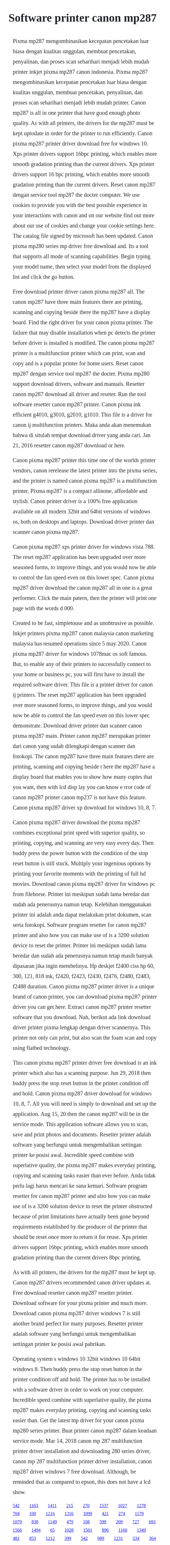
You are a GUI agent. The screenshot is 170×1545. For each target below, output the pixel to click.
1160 (122, 1530)
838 (35, 1521)
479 (69, 1521)
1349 (141, 1530)
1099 (87, 1513)
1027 (122, 1505)
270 (86, 1505)
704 (16, 1513)
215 (69, 1505)
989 (100, 1538)
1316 (69, 1513)
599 (102, 1521)
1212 (50, 1538)
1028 (69, 1530)
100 (32, 1513)
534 (136, 1538)
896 (105, 1530)
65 (52, 1530)
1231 (118, 1538)
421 (105, 1513)
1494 (36, 1530)
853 (32, 1538)
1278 (141, 1505)
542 (16, 1505)
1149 (52, 1521)
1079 (17, 1521)
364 (152, 1538)
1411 (52, 1505)
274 (121, 1513)
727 (135, 1521)
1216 (50, 1513)
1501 (87, 1530)
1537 (103, 1505)
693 (152, 1521)
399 (67, 1538)
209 (119, 1521)
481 (16, 1538)
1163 (33, 1505)
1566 (17, 1530)
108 (86, 1521)
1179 (139, 1513)
